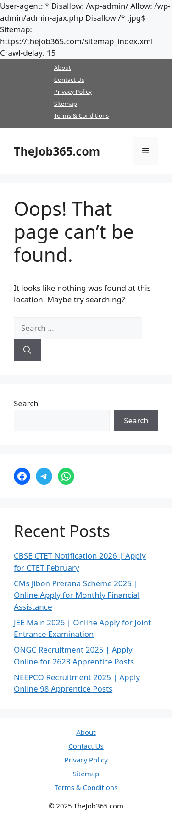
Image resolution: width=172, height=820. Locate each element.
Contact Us (69, 79)
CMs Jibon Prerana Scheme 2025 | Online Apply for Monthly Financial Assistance (76, 595)
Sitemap (65, 103)
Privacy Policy (73, 91)
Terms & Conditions (81, 115)
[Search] (27, 350)
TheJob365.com (57, 151)
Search (26, 403)
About (62, 68)
